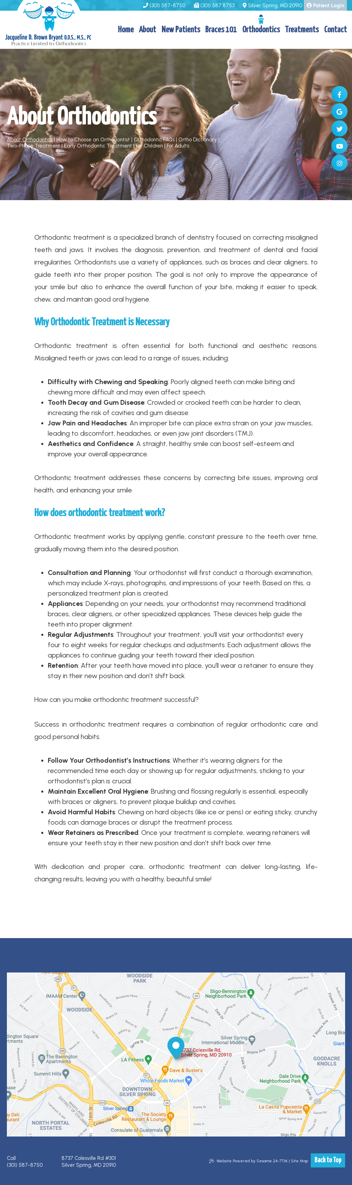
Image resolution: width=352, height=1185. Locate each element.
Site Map (299, 1161)
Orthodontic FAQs (154, 140)
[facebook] (339, 94)
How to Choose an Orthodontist (93, 140)
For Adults (178, 146)
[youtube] (339, 146)
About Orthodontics (30, 140)
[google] (339, 111)
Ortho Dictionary (197, 140)
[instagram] (339, 163)
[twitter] (339, 128)
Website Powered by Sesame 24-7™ (248, 1161)
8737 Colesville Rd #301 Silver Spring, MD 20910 (89, 1161)
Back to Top (328, 1160)
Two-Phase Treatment (33, 146)
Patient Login (325, 5)
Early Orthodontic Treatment (98, 146)
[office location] (176, 1048)
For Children (149, 146)
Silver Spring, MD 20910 (272, 5)
